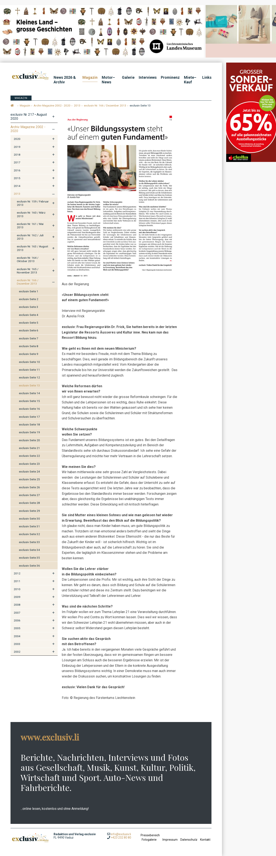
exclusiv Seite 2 (28, 299)
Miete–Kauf (194, 79)
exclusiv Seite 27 (29, 495)
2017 (17, 162)
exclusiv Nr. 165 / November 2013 (27, 270)
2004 (17, 636)
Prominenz (174, 77)
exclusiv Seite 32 (29, 534)
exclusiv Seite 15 (29, 401)
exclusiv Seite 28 (29, 502)
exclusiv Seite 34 (29, 549)
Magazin (96, 77)
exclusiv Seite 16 (29, 408)
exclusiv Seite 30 (29, 518)
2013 (17, 193)
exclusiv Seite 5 (28, 322)
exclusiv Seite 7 (28, 338)
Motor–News (114, 79)
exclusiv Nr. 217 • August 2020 (29, 117)
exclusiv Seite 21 (29, 448)
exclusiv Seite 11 (29, 369)
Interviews (151, 77)
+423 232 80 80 (121, 837)
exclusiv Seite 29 (29, 510)
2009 (17, 597)
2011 (17, 581)
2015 (17, 178)
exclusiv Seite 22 (29, 455)
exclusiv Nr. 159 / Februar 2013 (33, 203)
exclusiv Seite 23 (29, 463)
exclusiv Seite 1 (28, 291)
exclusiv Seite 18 (29, 424)
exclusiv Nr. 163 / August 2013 (32, 248)
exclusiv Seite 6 (28, 330)
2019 (17, 146)
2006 (17, 620)
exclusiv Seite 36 (29, 565)
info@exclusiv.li (121, 834)
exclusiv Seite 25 (29, 479)
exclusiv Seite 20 (29, 440)
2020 (17, 138)
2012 (17, 573)
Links (209, 77)
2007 (17, 612)
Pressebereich (152, 835)
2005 (17, 628)
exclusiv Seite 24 (29, 471)
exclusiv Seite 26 (29, 487)
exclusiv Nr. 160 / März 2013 (31, 214)
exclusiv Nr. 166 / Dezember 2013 (27, 281)
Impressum (172, 839)
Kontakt (207, 839)
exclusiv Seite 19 (29, 432)
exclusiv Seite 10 (29, 362)
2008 (17, 604)
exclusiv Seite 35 (29, 557)
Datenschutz (190, 839)
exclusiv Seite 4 (28, 314)
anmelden (146, 845)
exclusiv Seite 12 (29, 377)
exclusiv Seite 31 (29, 526)
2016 (17, 170)
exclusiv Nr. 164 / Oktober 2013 (33, 259)
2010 (17, 589)
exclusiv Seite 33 (29, 542)
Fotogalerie (151, 839)
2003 (17, 644)
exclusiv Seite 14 (29, 393)
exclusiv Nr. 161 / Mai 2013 (30, 225)
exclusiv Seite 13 (29, 385)
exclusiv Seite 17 (29, 416)
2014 (17, 186)
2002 (17, 651)
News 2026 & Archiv (73, 79)
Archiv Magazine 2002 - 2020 (28, 129)
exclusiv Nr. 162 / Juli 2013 (30, 237)
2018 (17, 154)
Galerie (132, 77)
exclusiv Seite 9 (28, 354)
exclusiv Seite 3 (28, 307)
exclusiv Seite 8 (28, 346)
